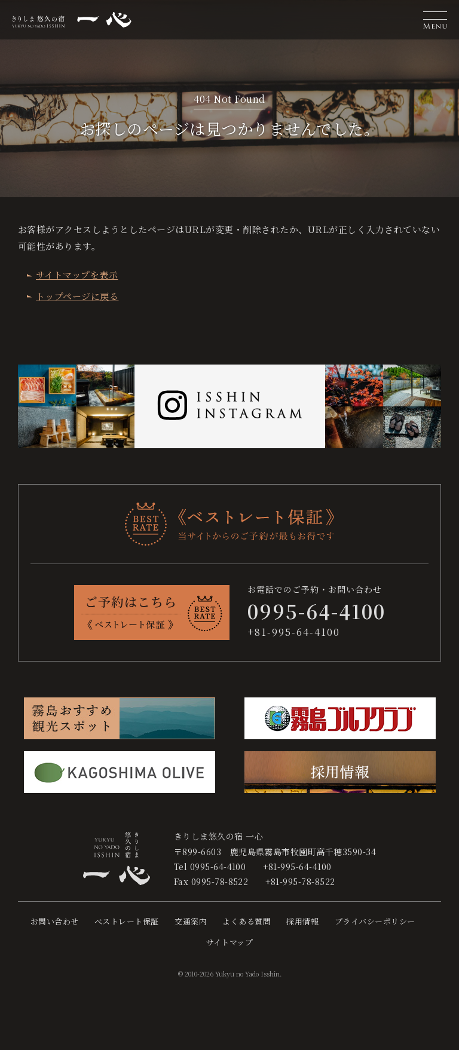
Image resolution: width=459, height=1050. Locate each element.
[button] (435, 19)
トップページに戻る (77, 296)
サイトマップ (229, 942)
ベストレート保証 (126, 921)
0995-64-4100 (218, 867)
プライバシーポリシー (375, 921)
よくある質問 (246, 921)
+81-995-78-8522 (300, 881)
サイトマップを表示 (77, 274)
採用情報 (302, 921)
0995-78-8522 (220, 881)
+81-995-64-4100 (293, 632)
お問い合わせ (54, 921)
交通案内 (191, 921)
